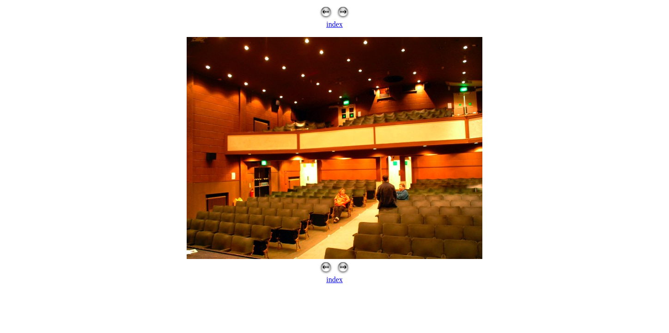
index (334, 24)
